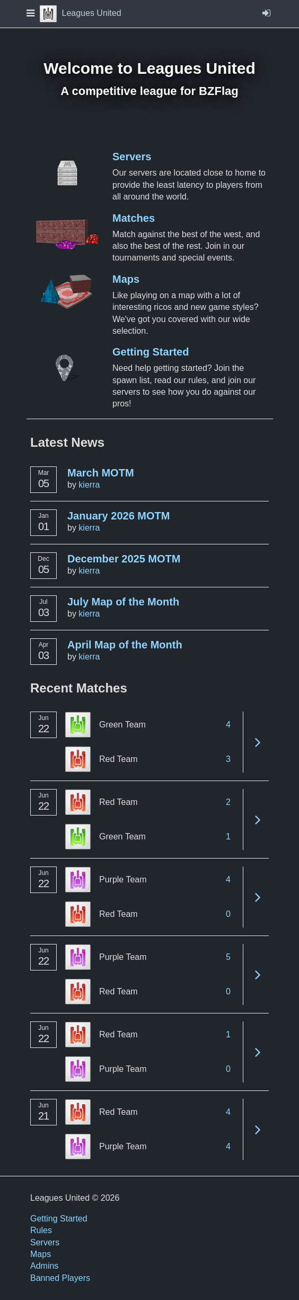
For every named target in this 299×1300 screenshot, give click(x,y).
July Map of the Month (123, 602)
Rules (41, 1230)
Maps (125, 279)
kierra (89, 484)
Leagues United (80, 13)
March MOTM (100, 473)
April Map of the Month (124, 645)
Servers (131, 156)
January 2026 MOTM (118, 516)
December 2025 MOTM (123, 559)
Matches (133, 218)
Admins (44, 1265)
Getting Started (150, 352)
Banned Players (60, 1277)
